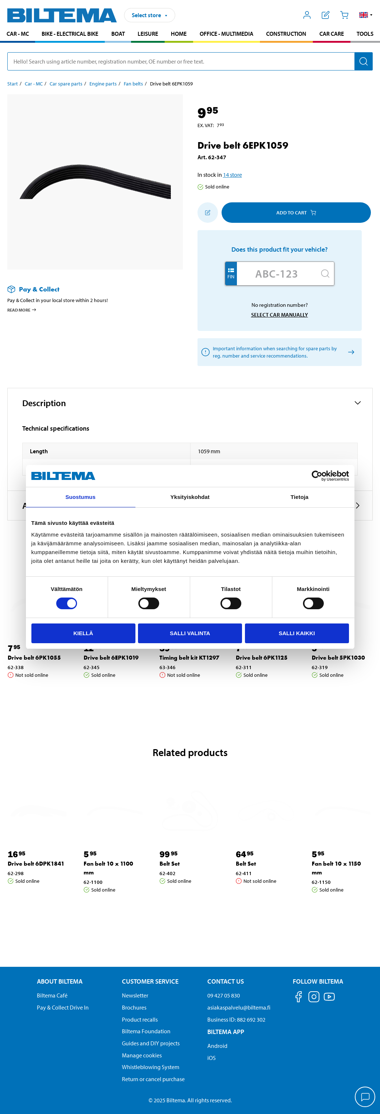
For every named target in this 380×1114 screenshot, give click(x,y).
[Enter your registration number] (276, 273)
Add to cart (296, 212)
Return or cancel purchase (153, 1079)
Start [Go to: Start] (12, 83)
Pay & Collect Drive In (63, 1007)
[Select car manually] (350, 352)
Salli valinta (190, 633)
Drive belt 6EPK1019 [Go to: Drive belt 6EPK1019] (111, 657)
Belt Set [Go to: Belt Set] (170, 863)
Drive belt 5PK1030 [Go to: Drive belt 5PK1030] (338, 657)
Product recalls (140, 1019)
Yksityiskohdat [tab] (190, 497)
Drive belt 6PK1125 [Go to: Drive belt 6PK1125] (262, 657)
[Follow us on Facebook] (298, 998)
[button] (366, 15)
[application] (365, 1097)
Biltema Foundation (146, 1031)
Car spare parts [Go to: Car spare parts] (66, 83)
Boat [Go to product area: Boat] (118, 33)
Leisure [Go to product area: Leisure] (148, 33)
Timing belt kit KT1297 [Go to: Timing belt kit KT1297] (189, 657)
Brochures (134, 1007)
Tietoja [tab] (299, 497)
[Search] (363, 61)
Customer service (150, 981)
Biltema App (225, 1031)
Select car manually (279, 314)
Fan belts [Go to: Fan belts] (133, 83)
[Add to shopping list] (207, 212)
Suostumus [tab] (80, 497)
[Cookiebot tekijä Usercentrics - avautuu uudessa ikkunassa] (317, 475)
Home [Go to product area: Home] (179, 33)
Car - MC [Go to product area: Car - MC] (18, 33)
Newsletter (135, 995)
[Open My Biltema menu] (307, 15)
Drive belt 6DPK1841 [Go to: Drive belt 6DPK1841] (36, 863)
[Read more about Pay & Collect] (87, 289)
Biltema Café (52, 995)
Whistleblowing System (150, 1067)
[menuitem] (17, 34)
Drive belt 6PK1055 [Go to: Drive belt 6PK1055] (34, 657)
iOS (211, 1057)
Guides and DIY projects (151, 1043)
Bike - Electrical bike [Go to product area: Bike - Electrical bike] (70, 33)
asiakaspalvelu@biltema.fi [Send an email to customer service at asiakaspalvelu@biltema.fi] (238, 1007)
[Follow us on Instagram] (314, 998)
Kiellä (83, 633)
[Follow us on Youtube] (329, 1000)
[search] (190, 61)
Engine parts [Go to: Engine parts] (103, 83)
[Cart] (344, 15)
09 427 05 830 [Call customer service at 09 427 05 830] (223, 995)
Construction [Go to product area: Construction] (286, 33)
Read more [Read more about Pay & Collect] (22, 310)
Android (217, 1045)
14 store (232, 174)
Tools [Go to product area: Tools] (365, 33)
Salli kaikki (297, 633)
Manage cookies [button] (142, 1055)
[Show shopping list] (325, 15)
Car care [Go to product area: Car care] (331, 33)
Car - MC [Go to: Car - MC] (34, 83)
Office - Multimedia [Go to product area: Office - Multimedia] (226, 33)
